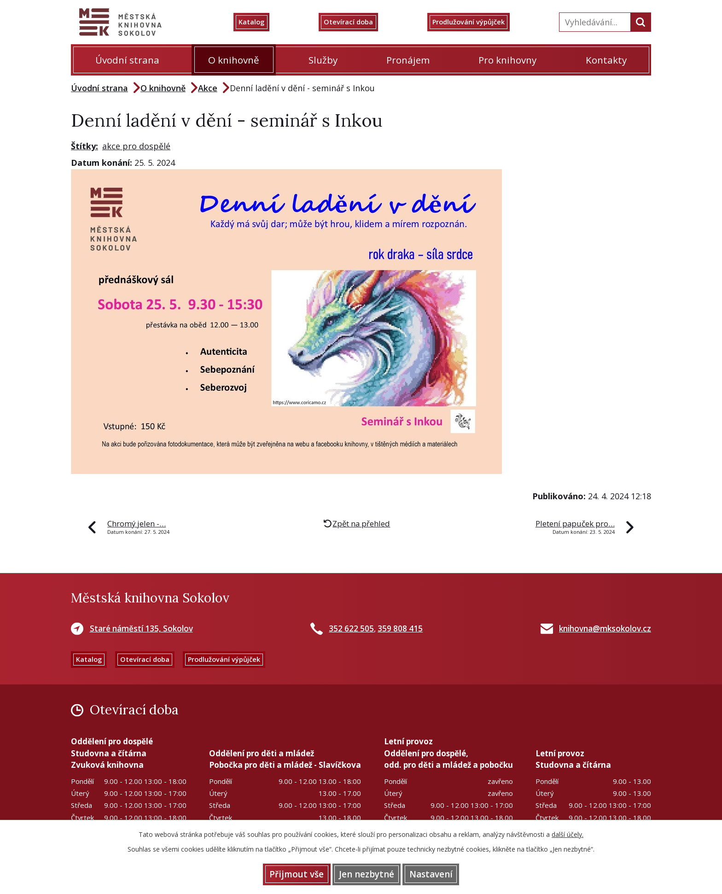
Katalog (263, 22)
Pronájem (408, 59)
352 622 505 (351, 628)
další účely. (567, 832)
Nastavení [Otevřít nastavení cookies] (444, 873)
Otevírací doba (356, 22)
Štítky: (84, 146)
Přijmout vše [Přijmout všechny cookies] (283, 873)
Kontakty (606, 59)
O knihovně (233, 59)
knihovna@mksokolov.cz (605, 628)
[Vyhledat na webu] (593, 22)
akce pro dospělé (136, 146)
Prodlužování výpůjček (479, 22)
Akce (207, 87)
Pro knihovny (507, 59)
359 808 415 (400, 628)
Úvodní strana (127, 59)
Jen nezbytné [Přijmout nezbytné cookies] (366, 873)
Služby (323, 59)
